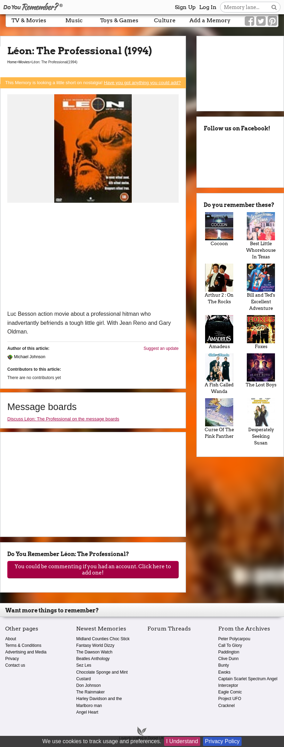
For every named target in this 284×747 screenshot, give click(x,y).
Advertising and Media (26, 652)
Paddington (229, 652)
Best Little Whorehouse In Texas (261, 235)
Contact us (15, 665)
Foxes (261, 332)
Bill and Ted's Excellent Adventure (261, 287)
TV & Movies (28, 20)
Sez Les (83, 665)
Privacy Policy (222, 741)
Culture (165, 20)
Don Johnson (88, 685)
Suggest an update (161, 348)
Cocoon (219, 229)
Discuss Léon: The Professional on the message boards (63, 418)
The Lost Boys (261, 370)
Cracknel (226, 705)
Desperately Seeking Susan (261, 421)
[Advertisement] (93, 257)
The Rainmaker (90, 692)
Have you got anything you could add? (142, 82)
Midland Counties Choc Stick (102, 638)
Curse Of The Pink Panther (219, 418)
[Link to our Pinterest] (272, 21)
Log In (208, 7)
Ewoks (224, 672)
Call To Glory (230, 645)
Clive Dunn (228, 658)
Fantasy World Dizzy (95, 645)
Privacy (12, 658)
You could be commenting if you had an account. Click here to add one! (93, 569)
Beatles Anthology (92, 658)
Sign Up (185, 7)
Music (74, 20)
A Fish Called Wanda (219, 373)
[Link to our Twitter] (261, 21)
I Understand (182, 741)
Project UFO (229, 698)
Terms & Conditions (23, 645)
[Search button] (274, 7)
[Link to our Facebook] (249, 21)
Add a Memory (209, 20)
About (10, 638)
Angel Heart (87, 712)
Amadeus (219, 332)
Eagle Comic (230, 692)
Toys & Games (119, 20)
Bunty (223, 665)
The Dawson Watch (94, 652)
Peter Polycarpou (234, 638)
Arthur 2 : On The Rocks (219, 284)
